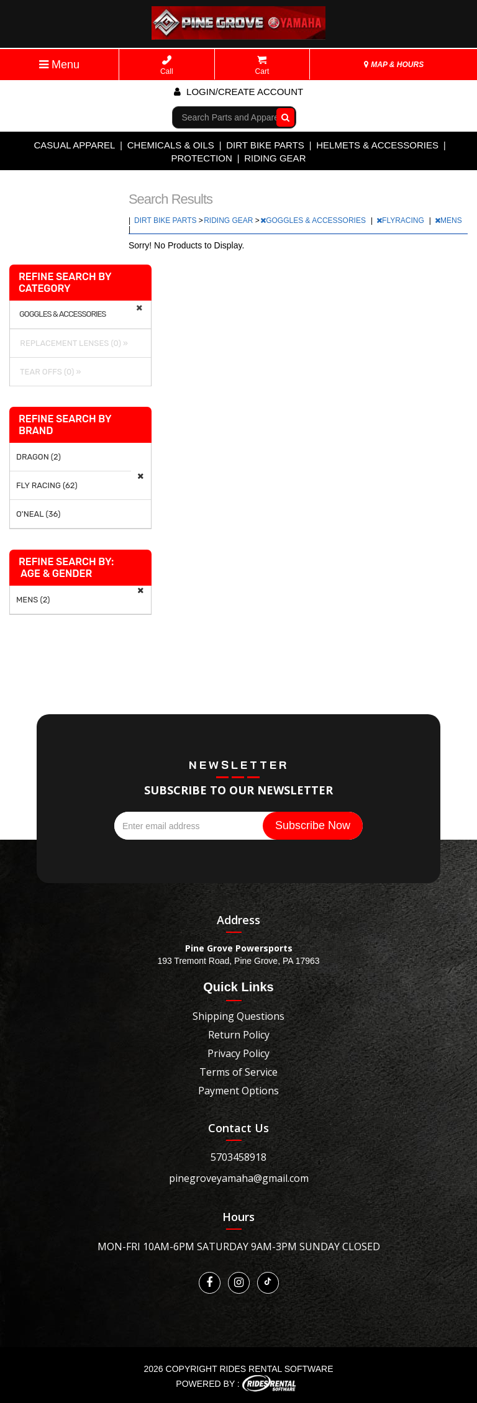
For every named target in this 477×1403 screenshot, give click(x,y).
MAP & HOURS (394, 64)
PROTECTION (201, 158)
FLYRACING (401, 220)
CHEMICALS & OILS (170, 145)
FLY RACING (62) (47, 485)
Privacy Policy (238, 1053)
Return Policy (239, 1034)
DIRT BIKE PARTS (265, 145)
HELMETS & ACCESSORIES (377, 145)
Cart (262, 65)
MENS (449, 220)
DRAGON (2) (38, 456)
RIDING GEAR (275, 158)
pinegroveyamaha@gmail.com (239, 1178)
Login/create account (238, 91)
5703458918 (238, 1157)
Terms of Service (238, 1072)
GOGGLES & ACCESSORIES (314, 220)
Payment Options (238, 1090)
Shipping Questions (238, 1016)
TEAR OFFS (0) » (48, 371)
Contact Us (238, 1127)
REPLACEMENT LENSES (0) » (72, 343)
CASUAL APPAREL (74, 145)
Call (166, 65)
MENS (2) (33, 599)
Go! (282, 116)
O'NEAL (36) (38, 514)
